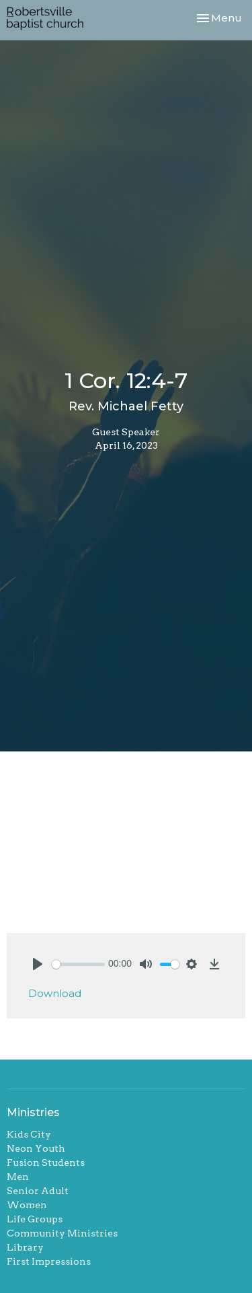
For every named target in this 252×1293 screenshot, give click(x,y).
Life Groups (34, 1219)
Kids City (29, 1134)
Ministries (33, 1112)
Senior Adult (38, 1190)
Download (54, 993)
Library (25, 1247)
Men (18, 1176)
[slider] (78, 964)
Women (27, 1204)
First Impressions (49, 1261)
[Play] (37, 964)
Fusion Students (46, 1162)
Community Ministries (62, 1233)
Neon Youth (36, 1148)
